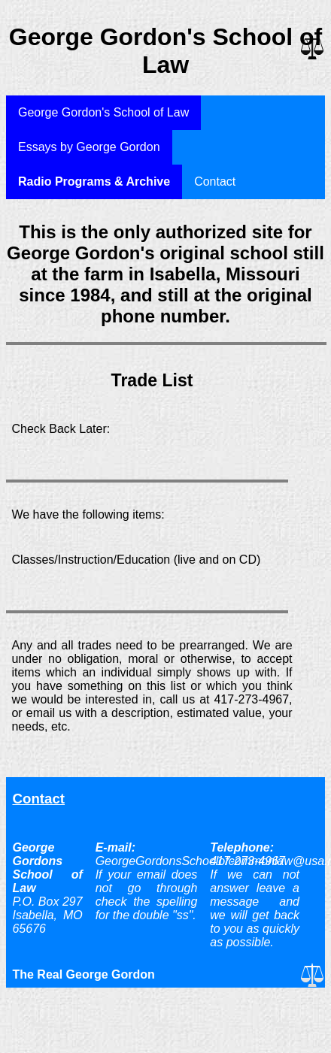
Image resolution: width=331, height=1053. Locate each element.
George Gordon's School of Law (103, 112)
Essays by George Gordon (89, 147)
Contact (214, 181)
